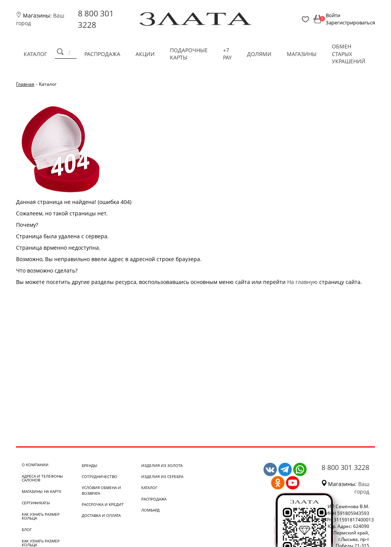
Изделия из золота (162, 465)
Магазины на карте (41, 491)
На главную (302, 282)
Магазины (302, 54)
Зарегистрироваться (350, 22)
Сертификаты (36, 502)
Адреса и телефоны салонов (42, 478)
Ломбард (150, 510)
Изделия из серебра (162, 476)
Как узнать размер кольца (41, 516)
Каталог (35, 54)
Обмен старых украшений (348, 54)
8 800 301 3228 (345, 467)
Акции (145, 54)
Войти (333, 15)
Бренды (89, 465)
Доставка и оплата (101, 515)
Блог (27, 529)
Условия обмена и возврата (101, 490)
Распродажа (102, 54)
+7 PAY (227, 54)
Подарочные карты (189, 54)
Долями (259, 54)
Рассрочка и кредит (103, 504)
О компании (35, 464)
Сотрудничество (99, 476)
